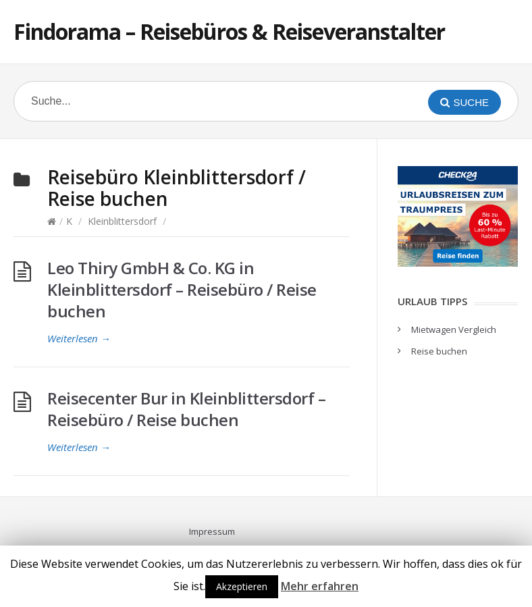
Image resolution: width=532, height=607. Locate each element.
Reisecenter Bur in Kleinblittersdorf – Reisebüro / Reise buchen (186, 409)
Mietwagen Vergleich (453, 329)
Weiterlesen (79, 338)
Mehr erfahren (319, 586)
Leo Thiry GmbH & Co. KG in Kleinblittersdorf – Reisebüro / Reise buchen (182, 289)
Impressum (212, 531)
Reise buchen (439, 351)
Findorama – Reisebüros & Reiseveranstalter (229, 31)
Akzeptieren (241, 586)
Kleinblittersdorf (122, 221)
